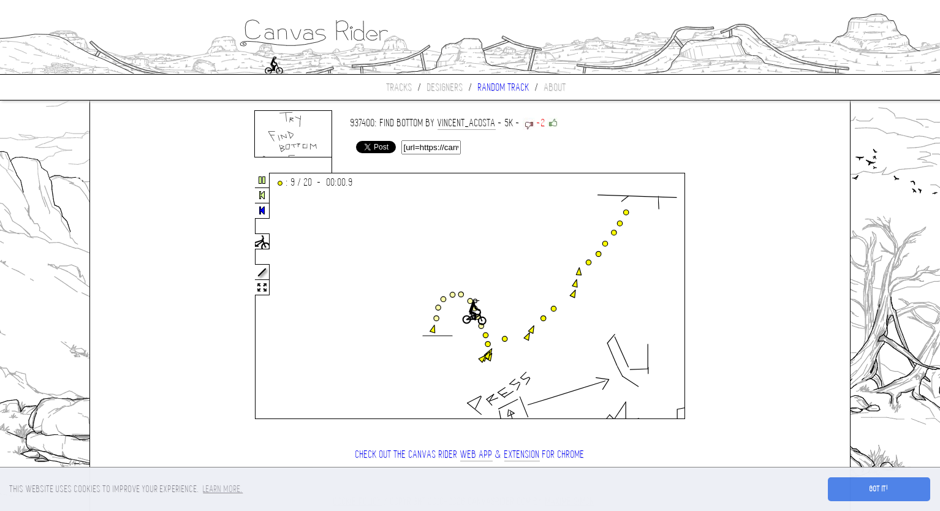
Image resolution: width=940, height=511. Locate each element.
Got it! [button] (879, 489)
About (555, 87)
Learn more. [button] (223, 488)
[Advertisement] (141, 296)
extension (522, 454)
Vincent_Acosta (467, 122)
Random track (503, 87)
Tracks (399, 87)
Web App (476, 454)
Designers (445, 87)
